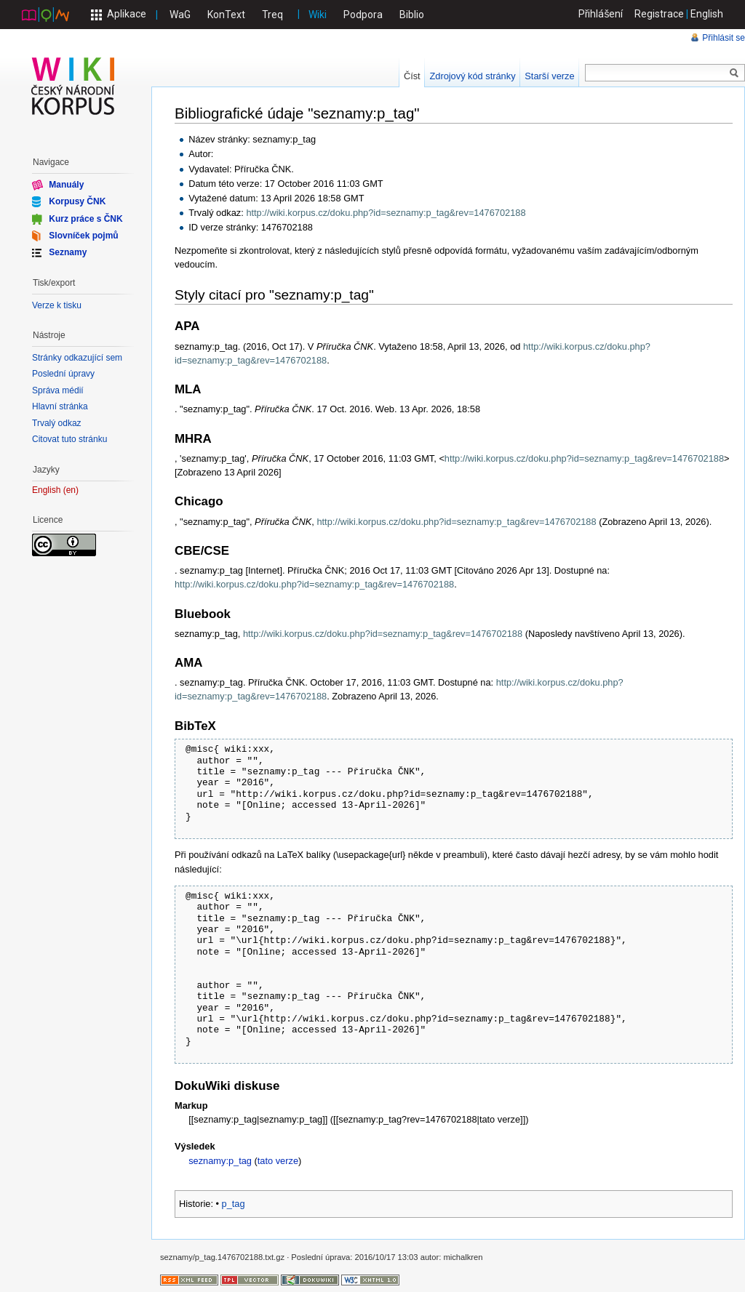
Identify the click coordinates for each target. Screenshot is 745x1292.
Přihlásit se (723, 38)
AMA (188, 663)
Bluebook (203, 614)
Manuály (66, 185)
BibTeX (195, 726)
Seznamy (68, 252)
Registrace (659, 14)
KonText (226, 14)
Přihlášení (601, 14)
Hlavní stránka (60, 406)
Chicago (199, 501)
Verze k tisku (56, 305)
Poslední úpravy (63, 374)
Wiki (317, 14)
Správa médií (58, 390)
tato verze (278, 1160)
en (71, 490)
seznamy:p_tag (220, 1160)
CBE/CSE (202, 551)
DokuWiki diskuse (227, 1086)
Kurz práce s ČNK (85, 218)
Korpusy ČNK (77, 201)
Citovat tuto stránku (69, 439)
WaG (180, 14)
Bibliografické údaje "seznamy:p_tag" (297, 113)
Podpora (363, 14)
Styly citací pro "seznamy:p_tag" (274, 294)
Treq (272, 14)
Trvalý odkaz (56, 423)
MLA (188, 389)
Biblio (411, 14)
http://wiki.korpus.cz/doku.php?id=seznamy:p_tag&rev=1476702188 (385, 212)
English (706, 14)
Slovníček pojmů (83, 235)
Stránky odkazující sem (77, 358)
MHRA (193, 439)
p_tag (233, 1203)
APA (187, 326)
